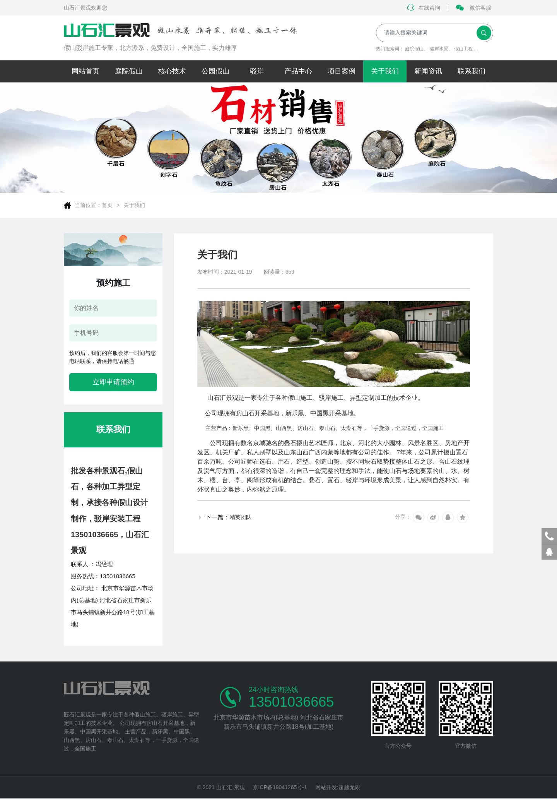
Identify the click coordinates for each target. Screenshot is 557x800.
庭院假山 (414, 48)
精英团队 (240, 517)
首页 (107, 205)
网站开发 (326, 788)
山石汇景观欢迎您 (85, 8)
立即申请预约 (113, 382)
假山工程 (463, 48)
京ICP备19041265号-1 (280, 788)
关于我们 (134, 205)
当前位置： (88, 205)
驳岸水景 (439, 48)
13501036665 (291, 702)
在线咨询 (423, 8)
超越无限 (349, 788)
